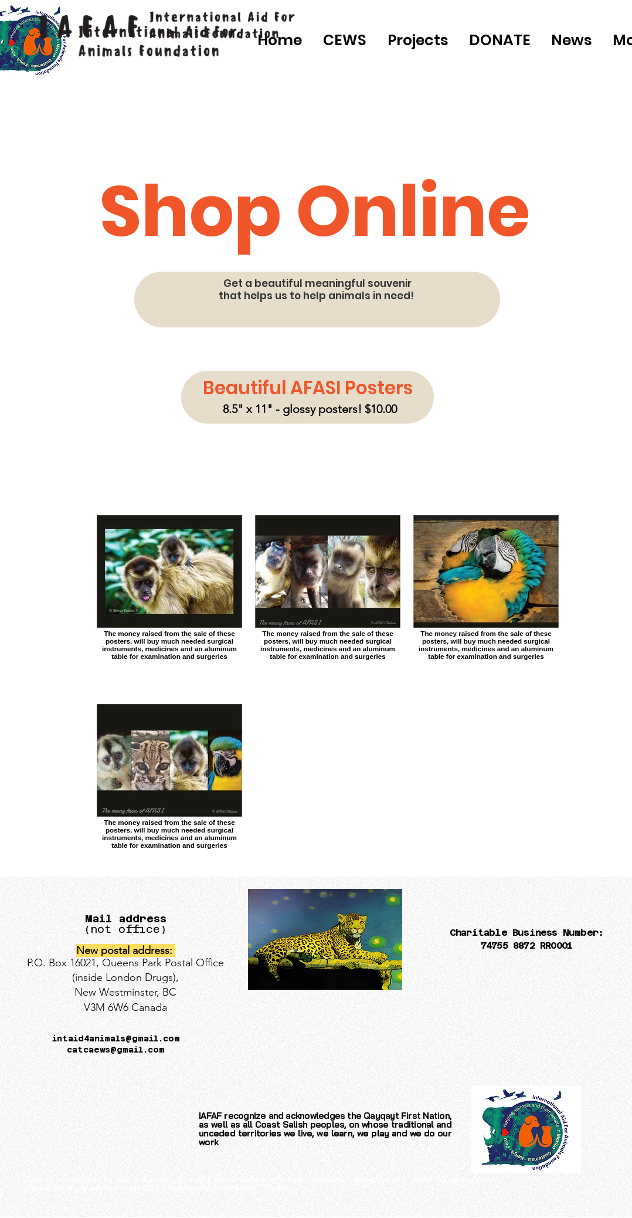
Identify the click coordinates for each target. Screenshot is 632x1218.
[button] (499, 40)
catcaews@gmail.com (116, 1049)
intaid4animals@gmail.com (116, 1038)
